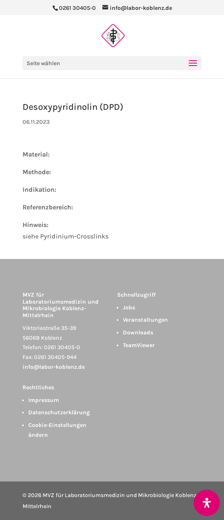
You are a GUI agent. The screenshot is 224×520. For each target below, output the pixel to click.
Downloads (138, 332)
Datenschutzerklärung (59, 412)
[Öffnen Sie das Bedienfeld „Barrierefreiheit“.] (207, 503)
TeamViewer (139, 345)
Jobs (129, 307)
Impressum (43, 400)
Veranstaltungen (145, 319)
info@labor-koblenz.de (54, 366)
